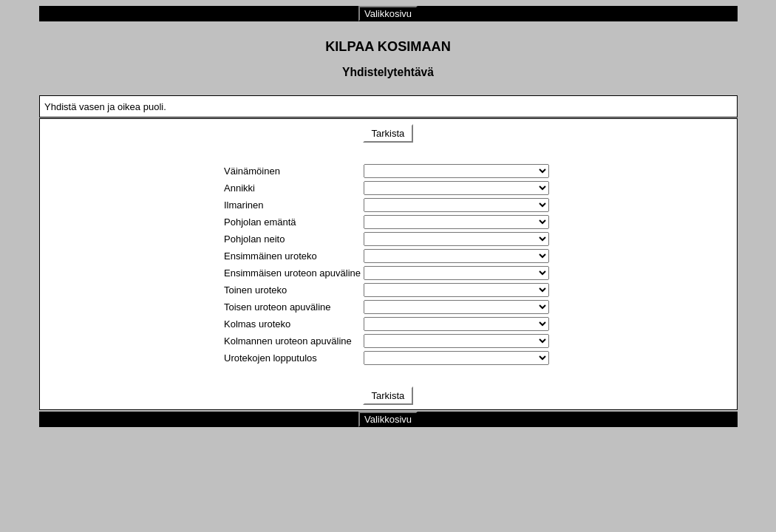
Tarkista (388, 133)
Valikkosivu (388, 13)
